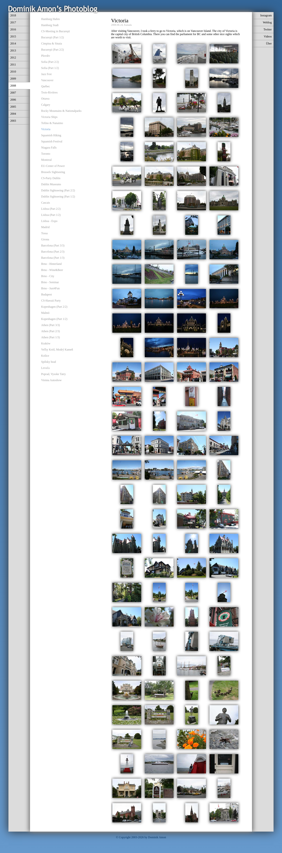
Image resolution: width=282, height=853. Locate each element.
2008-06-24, (117, 25)
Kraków (46, 343)
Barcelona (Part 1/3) (53, 257)
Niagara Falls (49, 147)
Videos (268, 36)
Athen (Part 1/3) (50, 337)
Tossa (44, 233)
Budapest (46, 294)
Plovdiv (45, 55)
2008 (13, 85)
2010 (13, 71)
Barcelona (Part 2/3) (53, 251)
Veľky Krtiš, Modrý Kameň (57, 349)
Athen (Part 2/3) (50, 331)
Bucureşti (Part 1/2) (52, 37)
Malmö (45, 312)
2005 (13, 106)
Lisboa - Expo (49, 221)
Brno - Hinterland (51, 263)
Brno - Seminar (50, 282)
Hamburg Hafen (50, 19)
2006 (13, 99)
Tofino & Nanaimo (52, 123)
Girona (45, 239)
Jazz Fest (46, 74)
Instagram (266, 15)
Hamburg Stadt (50, 25)
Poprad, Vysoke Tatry (53, 374)
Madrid (45, 227)
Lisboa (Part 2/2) (51, 208)
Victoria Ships (49, 116)
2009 (13, 78)
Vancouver (47, 80)
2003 (13, 120)
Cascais (45, 202)
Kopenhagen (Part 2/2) (54, 306)
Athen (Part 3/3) (50, 325)
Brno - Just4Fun (50, 288)
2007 (13, 92)
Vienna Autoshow (51, 380)
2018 (13, 15)
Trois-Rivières (49, 92)
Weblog (267, 22)
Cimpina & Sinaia (51, 43)
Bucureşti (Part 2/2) (52, 49)
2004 (13, 113)
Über (269, 43)
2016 (13, 29)
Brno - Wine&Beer (52, 269)
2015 (13, 36)
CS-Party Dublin (50, 178)
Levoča (45, 367)
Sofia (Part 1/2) (50, 67)
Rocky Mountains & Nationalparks (61, 110)
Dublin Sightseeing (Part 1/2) (58, 196)
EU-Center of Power (53, 165)
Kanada (128, 25)
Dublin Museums (51, 184)
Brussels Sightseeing (53, 172)
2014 (13, 43)
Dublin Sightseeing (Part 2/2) (58, 190)
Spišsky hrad (48, 361)
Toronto (45, 153)
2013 (13, 50)
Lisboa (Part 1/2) (51, 214)
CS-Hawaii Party (51, 300)
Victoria (45, 129)
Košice (45, 355)
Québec (45, 86)
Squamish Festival (51, 141)
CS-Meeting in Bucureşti (55, 31)
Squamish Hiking (51, 135)
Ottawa (45, 98)
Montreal (46, 159)
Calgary (45, 104)
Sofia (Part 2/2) (50, 61)
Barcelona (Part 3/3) (53, 245)
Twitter (267, 29)
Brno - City (47, 276)
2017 (13, 22)
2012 (13, 57)
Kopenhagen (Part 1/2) (54, 318)
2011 (13, 64)
